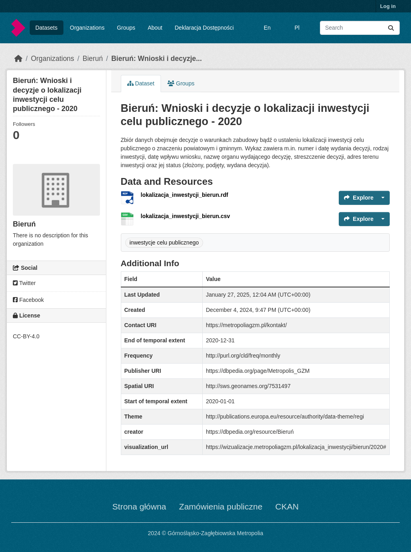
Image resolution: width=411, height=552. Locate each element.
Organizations (87, 27)
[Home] (18, 59)
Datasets (46, 27)
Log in (388, 6)
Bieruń (93, 59)
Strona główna (139, 506)
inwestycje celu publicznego (164, 242)
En (267, 27)
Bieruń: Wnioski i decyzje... (156, 59)
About (155, 27)
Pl (297, 27)
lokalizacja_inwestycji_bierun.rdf (184, 195)
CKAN (287, 506)
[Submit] (391, 28)
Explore (358, 197)
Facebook (28, 300)
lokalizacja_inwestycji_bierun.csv (185, 216)
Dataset (141, 83)
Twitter (24, 283)
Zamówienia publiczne (220, 506)
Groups (126, 27)
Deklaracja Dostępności (204, 27)
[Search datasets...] (360, 28)
